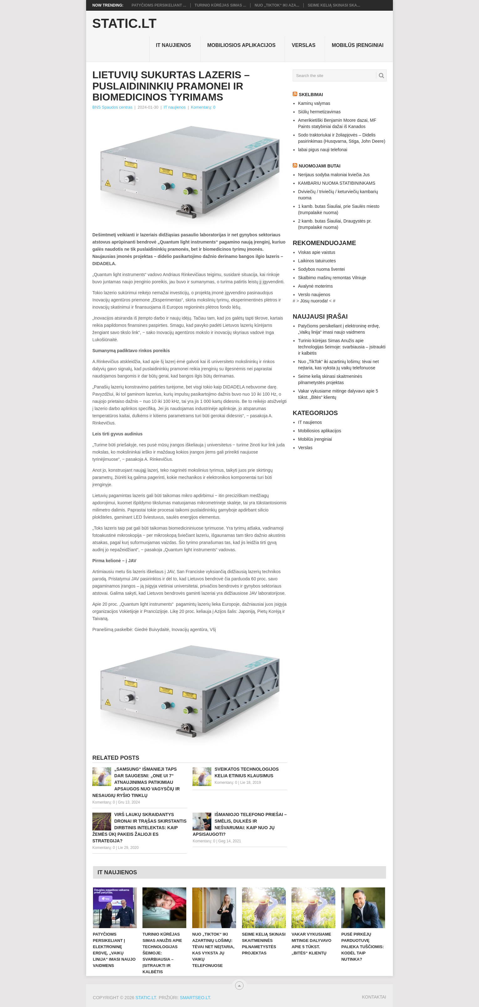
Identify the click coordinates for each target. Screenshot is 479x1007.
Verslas (304, 45)
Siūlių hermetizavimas (319, 111)
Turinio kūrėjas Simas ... (220, 5)
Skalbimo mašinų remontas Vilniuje (332, 277)
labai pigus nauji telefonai (322, 149)
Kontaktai (374, 996)
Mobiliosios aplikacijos (241, 45)
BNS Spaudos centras (112, 107)
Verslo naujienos (314, 294)
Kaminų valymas (314, 103)
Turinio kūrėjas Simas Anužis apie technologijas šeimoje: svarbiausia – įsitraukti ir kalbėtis (341, 347)
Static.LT (124, 23)
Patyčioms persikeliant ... (158, 5)
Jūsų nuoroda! (314, 300)
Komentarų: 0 (203, 107)
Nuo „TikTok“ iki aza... (277, 5)
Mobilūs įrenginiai (358, 45)
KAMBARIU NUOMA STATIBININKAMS (336, 183)
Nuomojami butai (320, 165)
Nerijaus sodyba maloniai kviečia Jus (334, 174)
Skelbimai (311, 94)
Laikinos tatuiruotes (317, 260)
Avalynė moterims (315, 286)
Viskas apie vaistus (316, 252)
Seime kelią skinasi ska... (334, 5)
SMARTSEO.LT (195, 997)
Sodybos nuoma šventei (321, 269)
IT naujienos (173, 45)
